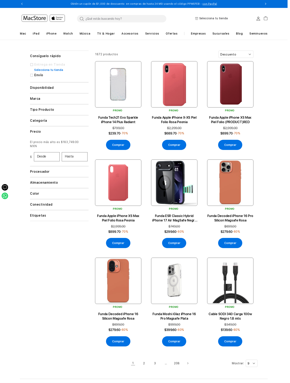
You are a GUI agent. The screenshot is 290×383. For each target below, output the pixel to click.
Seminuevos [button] (258, 33)
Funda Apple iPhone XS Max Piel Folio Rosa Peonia (118, 218)
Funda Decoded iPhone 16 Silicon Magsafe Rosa (118, 316)
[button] (22, 4)
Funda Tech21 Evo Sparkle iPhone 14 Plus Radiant (118, 120)
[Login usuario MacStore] (258, 19)
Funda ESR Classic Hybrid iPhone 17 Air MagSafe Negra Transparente (174, 218)
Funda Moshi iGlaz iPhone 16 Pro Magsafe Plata (174, 316)
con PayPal (209, 3)
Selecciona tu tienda (48, 70)
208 (177, 363)
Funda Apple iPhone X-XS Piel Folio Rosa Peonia (174, 120)
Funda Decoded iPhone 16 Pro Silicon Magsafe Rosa (230, 218)
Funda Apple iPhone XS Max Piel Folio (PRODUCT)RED (230, 120)
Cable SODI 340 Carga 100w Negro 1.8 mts (230, 316)
